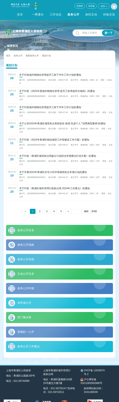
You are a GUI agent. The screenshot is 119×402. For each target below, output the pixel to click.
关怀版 (91, 6)
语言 (104, 6)
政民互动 (91, 14)
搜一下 (108, 33)
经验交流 (109, 14)
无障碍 (79, 6)
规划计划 (46, 47)
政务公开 (73, 14)
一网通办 (38, 14)
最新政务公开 (32, 47)
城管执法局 (51, 33)
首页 (20, 14)
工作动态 (56, 14)
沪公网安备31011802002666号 (91, 373)
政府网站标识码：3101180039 (94, 382)
